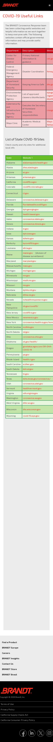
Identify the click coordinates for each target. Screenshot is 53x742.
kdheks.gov (28, 238)
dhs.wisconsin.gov (31, 409)
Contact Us (7, 663)
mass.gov (27, 265)
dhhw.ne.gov (29, 295)
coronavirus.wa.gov (32, 398)
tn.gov (26, 374)
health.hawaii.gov (31, 214)
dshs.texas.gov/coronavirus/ (37, 378)
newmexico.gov (30, 317)
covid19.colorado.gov (33, 186)
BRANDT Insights (10, 658)
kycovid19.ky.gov (31, 243)
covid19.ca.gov (30, 182)
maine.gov (28, 253)
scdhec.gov (28, 364)
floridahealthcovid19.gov (35, 204)
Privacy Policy (7, 709)
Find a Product (9, 642)
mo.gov (26, 285)
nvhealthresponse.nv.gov (35, 299)
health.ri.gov (29, 359)
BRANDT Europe (10, 647)
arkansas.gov (29, 177)
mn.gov (26, 275)
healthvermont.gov (32, 388)
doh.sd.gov (28, 369)
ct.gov (26, 193)
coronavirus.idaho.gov (33, 219)
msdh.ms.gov (29, 280)
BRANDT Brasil (9, 674)
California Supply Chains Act (14, 715)
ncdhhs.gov (28, 327)
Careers (6, 653)
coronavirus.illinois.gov (34, 224)
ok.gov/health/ (30, 341)
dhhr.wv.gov (28, 403)
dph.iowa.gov (29, 233)
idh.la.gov (27, 248)
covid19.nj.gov (29, 312)
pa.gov (26, 354)
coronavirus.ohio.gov (33, 336)
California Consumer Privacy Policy (18, 720)
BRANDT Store (9, 669)
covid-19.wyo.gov (31, 415)
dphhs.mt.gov (29, 290)
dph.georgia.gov (30, 209)
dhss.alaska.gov (30, 167)
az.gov (26, 172)
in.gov (26, 228)
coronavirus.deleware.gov (35, 199)
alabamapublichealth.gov (35, 162)
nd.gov (26, 332)
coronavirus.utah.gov (33, 383)
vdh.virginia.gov (30, 393)
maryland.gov (29, 261)
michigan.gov (29, 270)
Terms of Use (7, 704)
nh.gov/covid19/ (30, 306)
